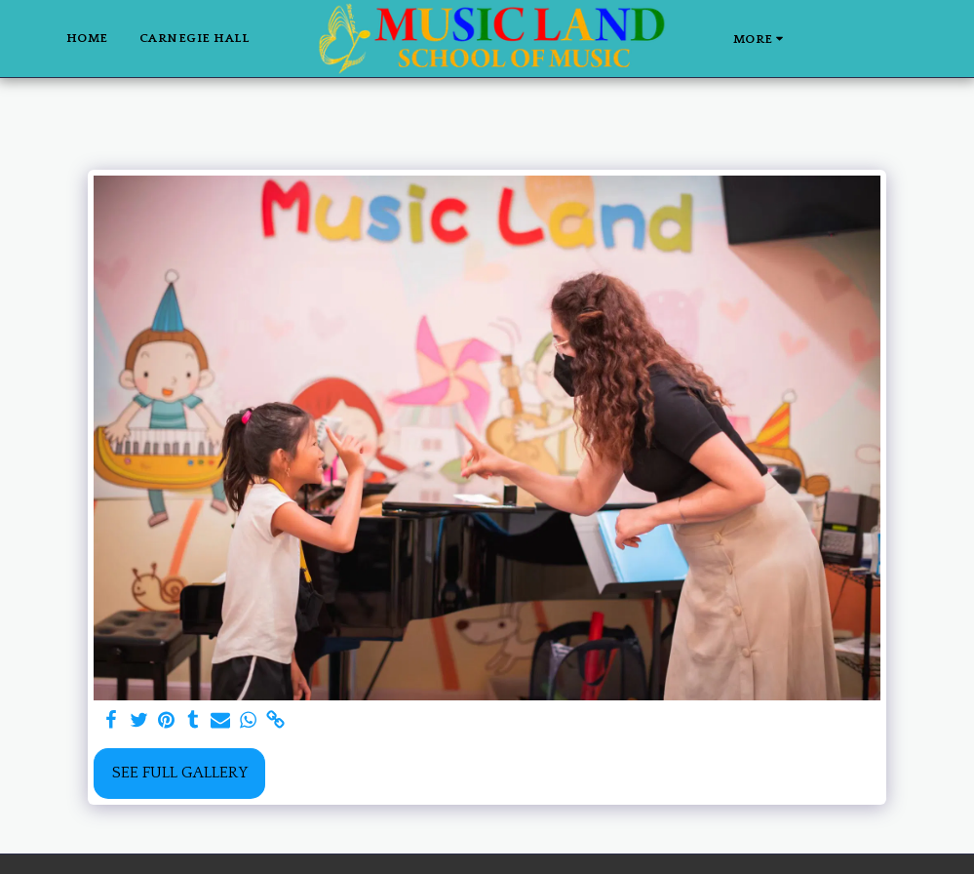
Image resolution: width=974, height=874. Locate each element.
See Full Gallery (180, 772)
